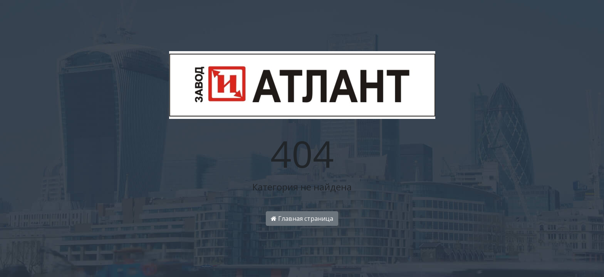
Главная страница (302, 218)
